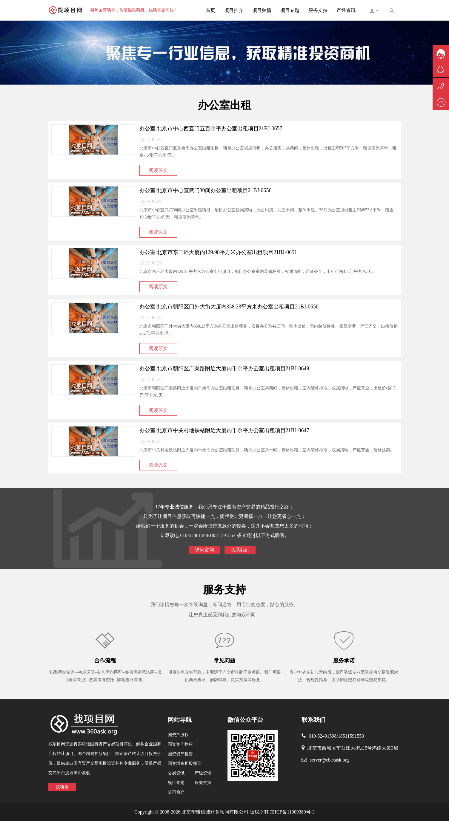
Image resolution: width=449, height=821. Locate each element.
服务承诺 (344, 660)
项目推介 (233, 10)
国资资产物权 (180, 744)
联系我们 (240, 549)
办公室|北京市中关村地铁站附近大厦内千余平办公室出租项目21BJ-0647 (224, 430)
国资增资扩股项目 (184, 763)
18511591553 (351, 736)
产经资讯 (346, 10)
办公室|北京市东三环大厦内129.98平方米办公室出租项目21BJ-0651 (218, 252)
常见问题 (224, 660)
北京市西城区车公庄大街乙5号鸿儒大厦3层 (352, 747)
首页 (210, 10)
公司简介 (176, 792)
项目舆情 (261, 10)
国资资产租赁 (180, 754)
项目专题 (289, 10)
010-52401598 (322, 736)
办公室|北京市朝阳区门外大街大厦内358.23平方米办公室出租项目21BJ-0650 (229, 307)
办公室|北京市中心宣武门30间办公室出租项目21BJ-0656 (205, 190)
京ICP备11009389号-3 (292, 811)
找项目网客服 (374, 10)
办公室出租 (224, 105)
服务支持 (317, 10)
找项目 (62, 787)
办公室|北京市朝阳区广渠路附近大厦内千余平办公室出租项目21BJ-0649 (224, 368)
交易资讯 (176, 773)
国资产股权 (178, 735)
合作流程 (105, 660)
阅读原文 (158, 170)
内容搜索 (392, 10)
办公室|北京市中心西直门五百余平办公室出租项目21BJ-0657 (210, 129)
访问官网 (204, 549)
